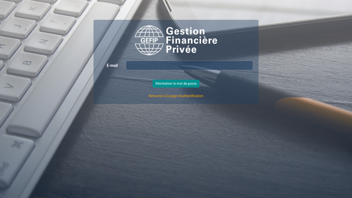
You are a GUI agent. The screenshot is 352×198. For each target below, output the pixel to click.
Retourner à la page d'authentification (176, 96)
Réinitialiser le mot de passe (176, 84)
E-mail (112, 65)
